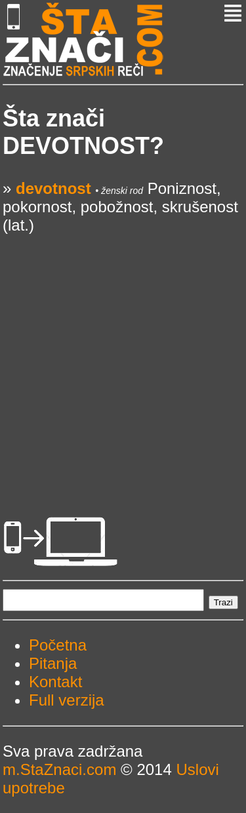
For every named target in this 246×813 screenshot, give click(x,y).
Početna (58, 645)
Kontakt (55, 681)
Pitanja (53, 663)
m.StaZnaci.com (59, 769)
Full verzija (66, 700)
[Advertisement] (123, 357)
